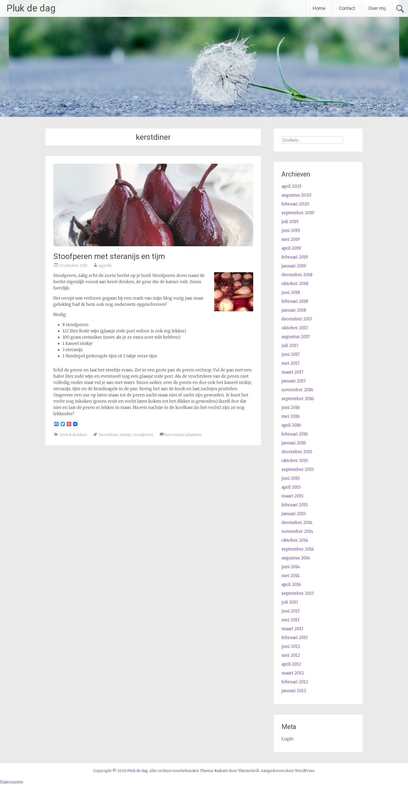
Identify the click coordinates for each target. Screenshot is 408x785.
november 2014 (297, 531)
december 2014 (297, 522)
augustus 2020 (296, 195)
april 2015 (291, 487)
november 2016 (297, 389)
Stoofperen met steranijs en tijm (109, 256)
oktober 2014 (295, 540)
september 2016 (298, 398)
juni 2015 (291, 478)
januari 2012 (294, 690)
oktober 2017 (295, 327)
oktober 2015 (295, 460)
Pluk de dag (31, 8)
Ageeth (104, 265)
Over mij (377, 8)
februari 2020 (295, 203)
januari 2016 (294, 442)
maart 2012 (293, 672)
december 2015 (297, 451)
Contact (347, 8)
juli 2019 (290, 221)
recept (125, 434)
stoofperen (143, 434)
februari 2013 (295, 637)
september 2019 (298, 212)
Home (319, 8)
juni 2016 (291, 407)
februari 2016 (295, 433)
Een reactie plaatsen (183, 434)
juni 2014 (291, 566)
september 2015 (298, 469)
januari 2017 (294, 380)
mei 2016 (291, 416)
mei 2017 (290, 363)
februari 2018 (295, 301)
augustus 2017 (296, 336)
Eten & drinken (73, 434)
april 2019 (291, 248)
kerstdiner (108, 434)
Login (288, 738)
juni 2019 (291, 230)
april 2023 (291, 186)
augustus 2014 (296, 557)
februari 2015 (295, 504)
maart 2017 (292, 372)
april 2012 (291, 664)
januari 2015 (294, 513)
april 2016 (291, 425)
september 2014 (298, 549)
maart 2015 (292, 495)
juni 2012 (291, 646)
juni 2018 (291, 292)
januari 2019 (294, 265)
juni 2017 (291, 354)
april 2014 (291, 584)
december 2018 (297, 274)
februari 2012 (295, 681)
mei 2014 (291, 575)
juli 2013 (290, 602)
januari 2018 (294, 310)
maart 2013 (292, 628)
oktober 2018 (295, 283)
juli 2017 (290, 345)
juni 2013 (290, 610)
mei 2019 (291, 239)
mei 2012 (291, 655)
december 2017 (297, 318)
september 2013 (298, 593)
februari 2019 (295, 256)
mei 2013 (290, 619)
